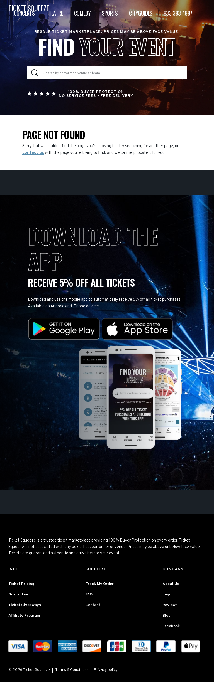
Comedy (82, 13)
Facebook (171, 626)
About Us (170, 584)
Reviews (169, 605)
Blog (166, 615)
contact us (33, 153)
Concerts (24, 13)
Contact (93, 605)
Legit (167, 594)
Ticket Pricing (21, 584)
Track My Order (100, 584)
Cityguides (140, 13)
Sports (110, 13)
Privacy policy (106, 670)
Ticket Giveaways (24, 605)
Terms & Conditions (72, 670)
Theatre (54, 13)
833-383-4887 (178, 13)
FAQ (89, 594)
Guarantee (18, 594)
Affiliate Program (24, 615)
